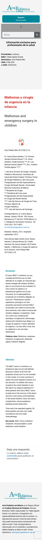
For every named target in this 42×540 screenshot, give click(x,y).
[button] (21, 27)
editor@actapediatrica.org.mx (23, 532)
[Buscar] (37, 35)
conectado (12, 455)
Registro (21, 17)
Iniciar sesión (21, 20)
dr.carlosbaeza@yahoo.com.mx (16, 227)
